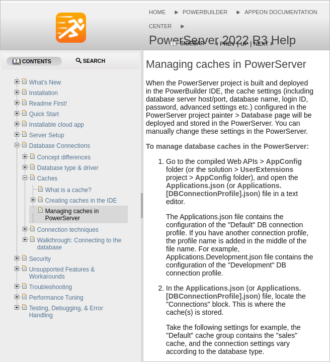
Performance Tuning (56, 297)
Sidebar (192, 43)
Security (40, 258)
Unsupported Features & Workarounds (62, 273)
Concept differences (64, 157)
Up (244, 44)
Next (261, 44)
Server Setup (46, 135)
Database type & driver (68, 167)
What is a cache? (68, 190)
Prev (227, 44)
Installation (43, 93)
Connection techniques (68, 229)
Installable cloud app (56, 124)
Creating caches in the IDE (81, 200)
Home (157, 12)
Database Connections (59, 145)
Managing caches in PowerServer (72, 215)
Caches (47, 178)
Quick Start (44, 114)
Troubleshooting (50, 287)
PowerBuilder (205, 12)
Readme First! (48, 103)
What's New (45, 82)
